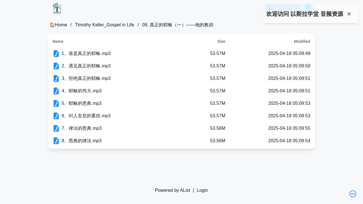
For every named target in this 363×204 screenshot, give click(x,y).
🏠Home (58, 24)
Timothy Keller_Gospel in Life (104, 24)
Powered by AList (172, 190)
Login (202, 190)
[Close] (349, 13)
